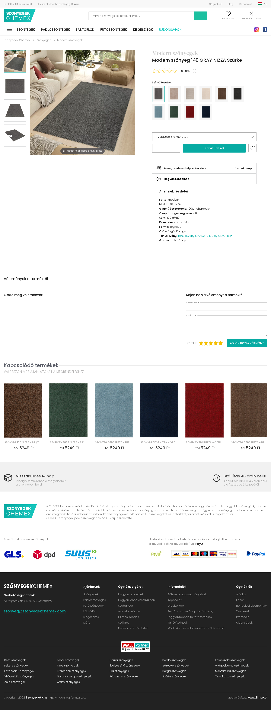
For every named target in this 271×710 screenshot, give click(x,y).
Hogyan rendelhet (176, 179)
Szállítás (18, 4)
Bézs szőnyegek (15, 660)
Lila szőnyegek (119, 671)
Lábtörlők (85, 29)
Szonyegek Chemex (17, 40)
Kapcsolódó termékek (31, 365)
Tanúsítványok (177, 623)
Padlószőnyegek (55, 29)
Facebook (265, 29)
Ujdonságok (170, 29)
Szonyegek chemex (20, 16)
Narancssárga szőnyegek (74, 677)
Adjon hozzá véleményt (247, 343)
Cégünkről (215, 4)
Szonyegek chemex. (40, 698)
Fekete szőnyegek (16, 666)
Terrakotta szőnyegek (230, 677)
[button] (204, 136)
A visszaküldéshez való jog (58, 4)
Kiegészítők (143, 29)
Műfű (86, 623)
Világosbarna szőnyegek (232, 666)
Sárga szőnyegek (174, 671)
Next (11, 151)
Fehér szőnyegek (68, 660)
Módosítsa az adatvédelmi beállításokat (196, 628)
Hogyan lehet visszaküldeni (136, 600)
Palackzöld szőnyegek (230, 660)
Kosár (264, 18)
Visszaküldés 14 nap (36, 476)
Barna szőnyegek (121, 660)
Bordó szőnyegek (174, 660)
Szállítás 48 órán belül (245, 476)
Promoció (242, 617)
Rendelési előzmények (251, 606)
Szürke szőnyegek (174, 677)
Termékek (243, 611)
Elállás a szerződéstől (133, 628)
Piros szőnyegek (67, 666)
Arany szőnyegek (68, 682)
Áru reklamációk (129, 611)
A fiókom (202, 18)
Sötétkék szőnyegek (176, 666)
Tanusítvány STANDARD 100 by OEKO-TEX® (205, 236)
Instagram (256, 29)
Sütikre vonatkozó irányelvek (187, 594)
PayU (199, 544)
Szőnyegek (26, 29)
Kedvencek (220, 18)
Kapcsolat (245, 4)
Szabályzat (125, 606)
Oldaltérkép (176, 606)
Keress (181, 15)
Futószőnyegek (113, 29)
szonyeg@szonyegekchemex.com (38, 611)
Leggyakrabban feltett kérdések (190, 617)
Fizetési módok (128, 617)
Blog (230, 4)
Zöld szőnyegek (15, 682)
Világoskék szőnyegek (19, 677)
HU (265, 3)
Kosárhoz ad (214, 148)
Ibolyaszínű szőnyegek (125, 666)
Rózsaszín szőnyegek (124, 677)
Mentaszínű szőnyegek (231, 671)
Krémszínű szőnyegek (71, 671)
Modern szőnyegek (70, 40)
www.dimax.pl (257, 698)
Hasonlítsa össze (243, 18)
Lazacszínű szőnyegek (19, 671)
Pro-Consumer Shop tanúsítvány (190, 611)
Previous (19, 151)
